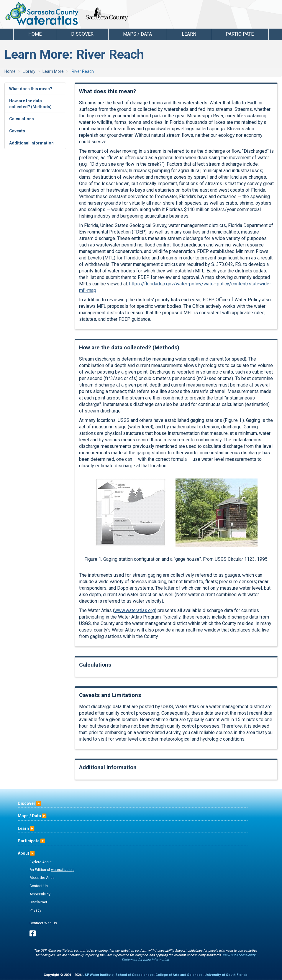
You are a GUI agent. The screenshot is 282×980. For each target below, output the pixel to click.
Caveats (17, 131)
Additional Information (31, 143)
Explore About (40, 862)
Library (29, 71)
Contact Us (38, 886)
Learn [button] (189, 34)
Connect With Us (43, 923)
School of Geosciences (134, 975)
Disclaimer (38, 902)
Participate (29, 840)
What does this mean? (30, 88)
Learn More (53, 71)
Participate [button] (240, 34)
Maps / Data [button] (137, 34)
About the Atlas (42, 878)
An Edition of (52, 870)
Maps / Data (29, 815)
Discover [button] (82, 34)
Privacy (35, 910)
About (23, 853)
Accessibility (39, 894)
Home (35, 34)
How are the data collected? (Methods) (30, 103)
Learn (23, 828)
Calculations (21, 118)
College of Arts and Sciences (179, 975)
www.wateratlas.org (134, 610)
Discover (26, 803)
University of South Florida (225, 975)
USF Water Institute (98, 975)
